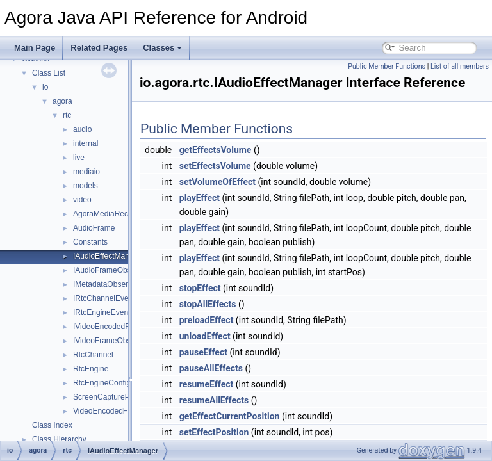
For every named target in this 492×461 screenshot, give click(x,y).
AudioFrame (94, 227)
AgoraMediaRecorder (109, 213)
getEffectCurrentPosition (261, 434)
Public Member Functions (386, 66)
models (85, 185)
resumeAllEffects (246, 418)
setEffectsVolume (247, 184)
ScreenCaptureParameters (119, 396)
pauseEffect (235, 370)
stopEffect (232, 306)
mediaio (86, 171)
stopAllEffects (239, 322)
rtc (67, 115)
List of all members (459, 66)
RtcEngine (90, 368)
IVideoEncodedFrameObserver (126, 326)
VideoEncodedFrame (109, 411)
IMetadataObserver (106, 284)
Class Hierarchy (59, 439)
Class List (48, 73)
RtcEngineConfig (102, 382)
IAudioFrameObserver (111, 270)
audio (82, 129)
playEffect (231, 216)
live (79, 157)
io (45, 87)
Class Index (52, 425)
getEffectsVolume (247, 168)
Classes (162, 48)
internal (85, 143)
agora (62, 101)
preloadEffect (238, 338)
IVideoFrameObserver (111, 340)
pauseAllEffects (243, 386)
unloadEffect (237, 354)
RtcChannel (93, 354)
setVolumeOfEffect (249, 200)
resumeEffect (238, 402)
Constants (90, 242)
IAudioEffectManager (109, 256)
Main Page (34, 48)
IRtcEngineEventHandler (115, 312)
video (82, 199)
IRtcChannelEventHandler (117, 298)
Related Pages (98, 48)
